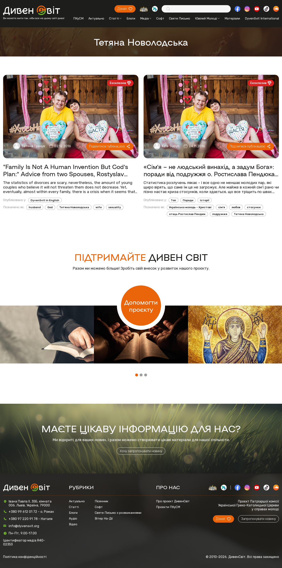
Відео (73, 524)
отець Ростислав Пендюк (187, 214)
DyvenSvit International (262, 18)
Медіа (145, 18)
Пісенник (101, 501)
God (50, 207)
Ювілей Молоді (207, 18)
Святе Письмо (179, 18)
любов (236, 207)
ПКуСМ (78, 18)
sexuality (114, 207)
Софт (160, 18)
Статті (115, 18)
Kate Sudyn (170, 146)
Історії (204, 200)
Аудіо (73, 518)
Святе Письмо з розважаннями (118, 513)
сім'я (221, 207)
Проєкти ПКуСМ (168, 507)
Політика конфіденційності (25, 557)
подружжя (219, 214)
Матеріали (232, 18)
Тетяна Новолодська (74, 207)
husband (35, 207)
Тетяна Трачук (33, 146)
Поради (188, 200)
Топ (173, 200)
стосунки (254, 207)
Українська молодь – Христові (190, 207)
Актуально (96, 18)
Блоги (131, 18)
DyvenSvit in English (45, 200)
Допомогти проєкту (141, 305)
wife (99, 207)
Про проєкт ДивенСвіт (173, 501)
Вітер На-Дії (104, 518)
